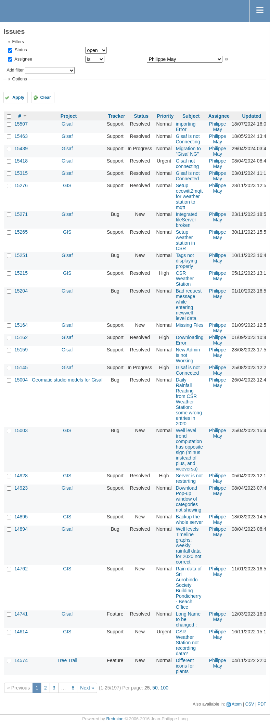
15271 (21, 214)
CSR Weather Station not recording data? (187, 642)
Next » (87, 687)
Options (19, 79)
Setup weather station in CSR (185, 240)
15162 (21, 337)
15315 (21, 173)
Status (20, 50)
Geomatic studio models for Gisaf (67, 380)
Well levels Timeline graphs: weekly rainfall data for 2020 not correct (189, 545)
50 (155, 687)
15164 (21, 325)
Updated (251, 116)
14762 (21, 568)
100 (164, 687)
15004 (21, 380)
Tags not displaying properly (186, 261)
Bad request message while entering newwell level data (189, 304)
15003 (21, 430)
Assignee (22, 59)
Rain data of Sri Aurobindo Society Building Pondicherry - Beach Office (189, 588)
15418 (21, 161)
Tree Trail (67, 660)
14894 (21, 529)
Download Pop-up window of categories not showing (189, 499)
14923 (21, 488)
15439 (21, 148)
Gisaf (67, 124)
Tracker (116, 116)
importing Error (186, 126)
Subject (191, 116)
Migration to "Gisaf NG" (188, 151)
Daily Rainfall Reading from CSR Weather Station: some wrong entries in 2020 (189, 401)
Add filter (15, 70)
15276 (21, 185)
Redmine (114, 718)
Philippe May (217, 126)
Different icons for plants (185, 666)
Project (69, 116)
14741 (21, 614)
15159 (21, 349)
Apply (18, 97)
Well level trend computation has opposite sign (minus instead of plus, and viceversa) (189, 450)
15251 (21, 255)
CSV (249, 704)
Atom (237, 704)
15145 (21, 367)
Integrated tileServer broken (186, 219)
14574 (21, 660)
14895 (21, 516)
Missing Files (190, 325)
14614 (21, 631)
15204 (21, 291)
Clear (45, 97)
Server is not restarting (189, 478)
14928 (21, 475)
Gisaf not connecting (187, 163)
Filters (18, 41)
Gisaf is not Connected (188, 175)
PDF (262, 704)
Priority (165, 116)
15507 (21, 124)
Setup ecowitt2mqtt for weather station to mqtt (189, 196)
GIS (67, 185)
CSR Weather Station (185, 278)
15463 (21, 136)
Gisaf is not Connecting (188, 138)
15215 (21, 273)
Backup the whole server (189, 519)
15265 (21, 232)
